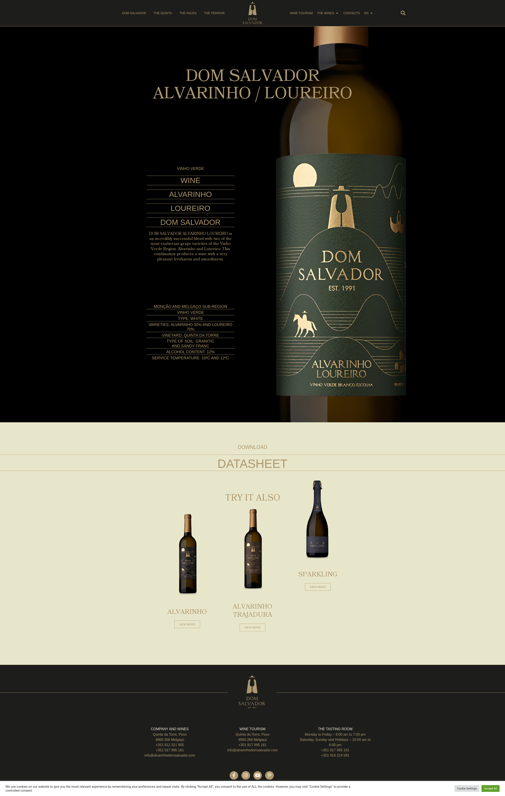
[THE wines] (328, 13)
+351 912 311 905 (170, 745)
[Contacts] (351, 13)
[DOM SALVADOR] (134, 13)
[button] (403, 13)
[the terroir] (214, 13)
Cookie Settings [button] (467, 788)
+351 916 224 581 (335, 755)
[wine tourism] (301, 13)
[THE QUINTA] (163, 13)
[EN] (368, 13)
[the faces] (188, 13)
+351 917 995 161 (170, 750)
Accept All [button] (490, 788)
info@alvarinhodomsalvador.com (170, 755)
